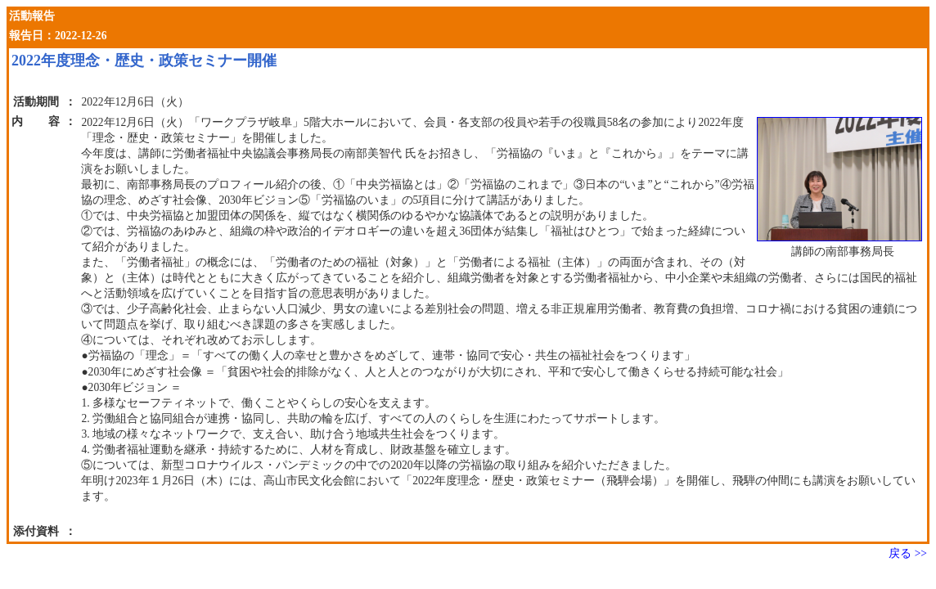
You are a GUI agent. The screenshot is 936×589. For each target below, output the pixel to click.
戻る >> (908, 553)
